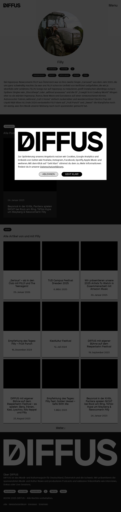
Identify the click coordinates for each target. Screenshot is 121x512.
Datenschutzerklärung (51, 166)
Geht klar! (72, 174)
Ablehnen (48, 174)
